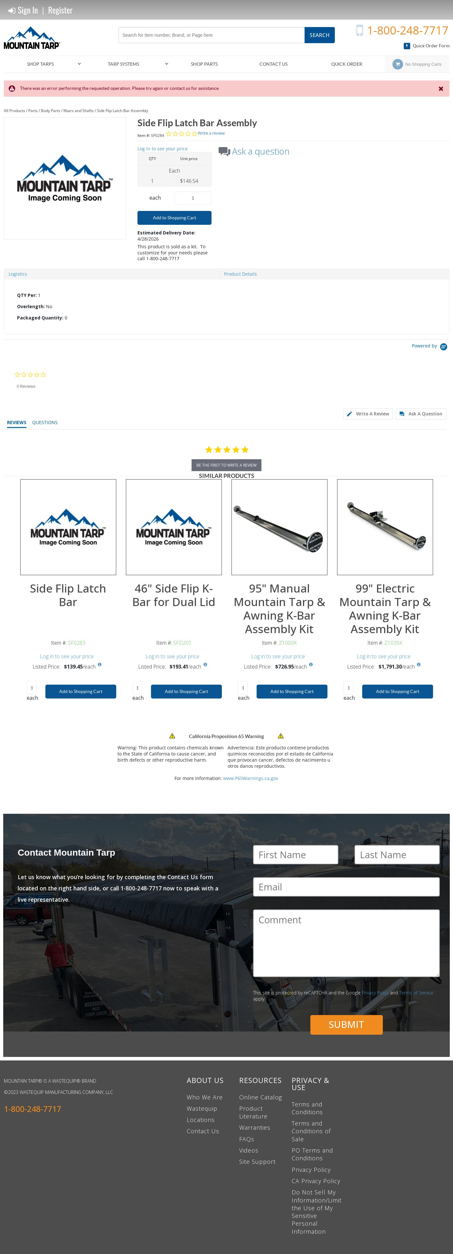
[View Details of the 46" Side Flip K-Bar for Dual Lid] (174, 527)
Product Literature (253, 1112)
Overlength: (31, 306)
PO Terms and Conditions (312, 1154)
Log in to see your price (162, 149)
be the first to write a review (226, 465)
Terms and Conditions (307, 1108)
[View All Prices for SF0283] (100, 664)
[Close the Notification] (441, 88)
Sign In (23, 10)
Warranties (254, 1127)
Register (60, 9)
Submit (346, 1024)
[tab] (226, 307)
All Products (14, 110)
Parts (33, 110)
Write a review (211, 133)
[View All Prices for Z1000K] (311, 664)
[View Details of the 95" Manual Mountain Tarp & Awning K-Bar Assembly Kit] (279, 527)
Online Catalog (260, 1097)
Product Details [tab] (240, 274)
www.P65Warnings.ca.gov (250, 778)
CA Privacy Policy (316, 1181)
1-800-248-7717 (407, 30)
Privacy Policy (375, 993)
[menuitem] (43, 64)
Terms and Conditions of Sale (311, 1131)
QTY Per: (27, 295)
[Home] (34, 37)
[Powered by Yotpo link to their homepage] (430, 348)
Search (320, 35)
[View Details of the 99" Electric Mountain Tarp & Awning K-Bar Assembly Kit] (385, 527)
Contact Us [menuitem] (274, 64)
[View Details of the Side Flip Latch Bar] (68, 527)
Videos (249, 1150)
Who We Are (205, 1097)
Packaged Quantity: (40, 318)
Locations (201, 1120)
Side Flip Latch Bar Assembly (122, 110)
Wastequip (202, 1108)
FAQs (246, 1139)
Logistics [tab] (18, 274)
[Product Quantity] (193, 198)
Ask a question (260, 151)
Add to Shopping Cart (174, 217)
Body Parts (50, 110)
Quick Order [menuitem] (346, 64)
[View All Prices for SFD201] (205, 664)
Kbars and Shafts (78, 110)
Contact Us (203, 1131)
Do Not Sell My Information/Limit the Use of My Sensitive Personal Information (317, 1211)
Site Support (257, 1161)
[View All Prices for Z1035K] (419, 664)
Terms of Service (416, 993)
